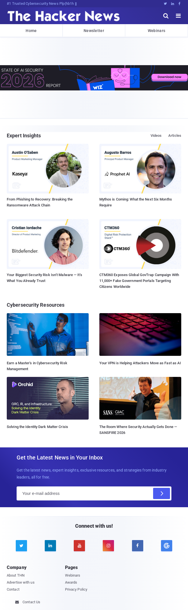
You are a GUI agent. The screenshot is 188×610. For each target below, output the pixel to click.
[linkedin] (50, 545)
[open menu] (178, 15)
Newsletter (94, 30)
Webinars (156, 30)
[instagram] (108, 545)
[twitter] (21, 545)
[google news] (166, 545)
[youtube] (79, 545)
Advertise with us (21, 582)
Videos (156, 135)
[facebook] (137, 545)
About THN (15, 575)
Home (31, 30)
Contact (13, 589)
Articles (174, 135)
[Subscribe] (161, 493)
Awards (71, 582)
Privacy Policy (76, 589)
